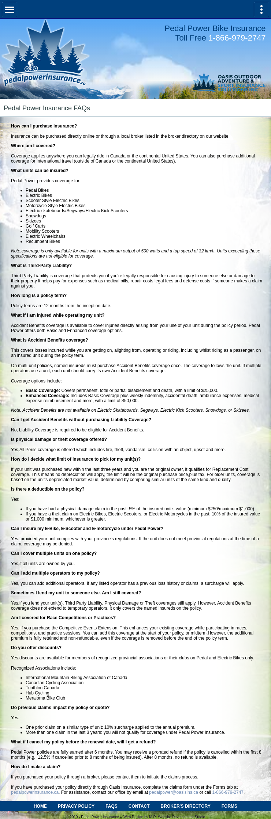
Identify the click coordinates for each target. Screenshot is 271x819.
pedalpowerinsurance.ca (35, 792)
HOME (40, 806)
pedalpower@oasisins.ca (173, 792)
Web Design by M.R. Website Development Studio (164, 817)
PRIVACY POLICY (76, 806)
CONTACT (139, 806)
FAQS (111, 806)
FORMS (229, 806)
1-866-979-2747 (237, 37)
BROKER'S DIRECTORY (186, 806)
